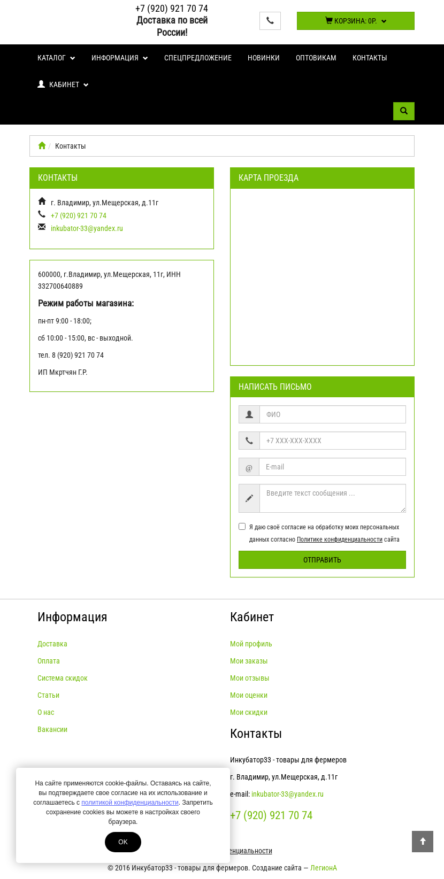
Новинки (264, 57)
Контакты (370, 57)
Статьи (48, 695)
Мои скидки (248, 712)
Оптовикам (316, 57)
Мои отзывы (250, 678)
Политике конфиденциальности (339, 539)
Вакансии (52, 729)
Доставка (52, 643)
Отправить (322, 560)
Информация (119, 57)
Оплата (48, 661)
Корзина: (356, 21)
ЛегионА (323, 867)
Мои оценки (248, 695)
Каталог (56, 57)
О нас (45, 712)
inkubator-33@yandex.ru (87, 228)
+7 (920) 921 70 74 (171, 8)
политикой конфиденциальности (129, 802)
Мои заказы (249, 661)
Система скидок (62, 678)
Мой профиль (251, 643)
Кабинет (63, 84)
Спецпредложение (198, 57)
